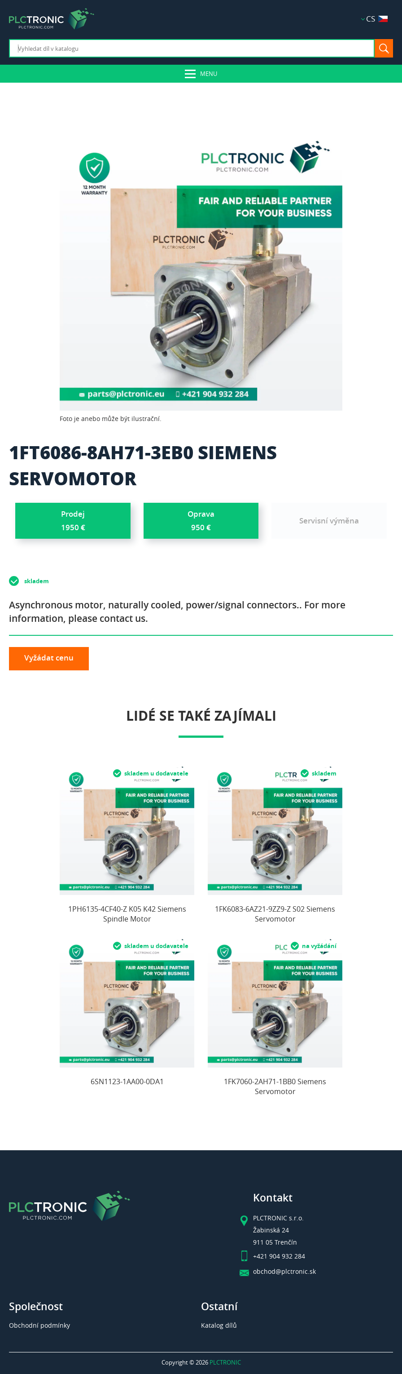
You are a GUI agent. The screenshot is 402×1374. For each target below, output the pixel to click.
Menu (208, 74)
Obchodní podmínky (39, 1325)
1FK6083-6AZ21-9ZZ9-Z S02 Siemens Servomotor (275, 914)
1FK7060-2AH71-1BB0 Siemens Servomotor (275, 1086)
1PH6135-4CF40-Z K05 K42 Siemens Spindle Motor (127, 914)
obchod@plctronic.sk (284, 1272)
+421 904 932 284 (279, 1256)
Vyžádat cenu (49, 657)
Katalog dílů (219, 1325)
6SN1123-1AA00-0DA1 (127, 1081)
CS (377, 18)
